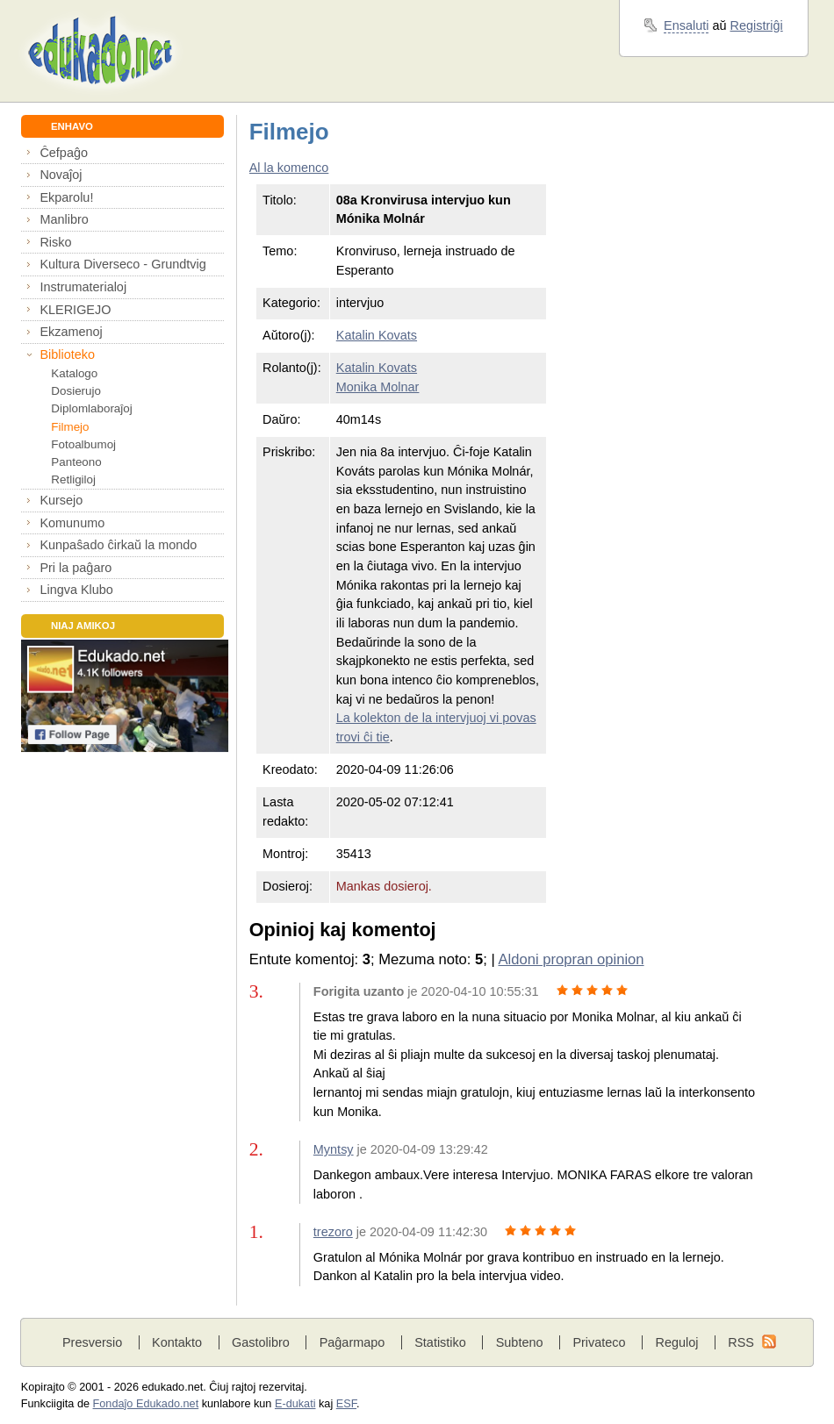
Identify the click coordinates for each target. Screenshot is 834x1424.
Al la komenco (289, 168)
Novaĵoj (61, 175)
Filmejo (70, 426)
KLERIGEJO (75, 310)
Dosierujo (76, 390)
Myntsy (333, 1149)
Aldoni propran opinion (570, 959)
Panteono (76, 462)
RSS (741, 1342)
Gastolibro (261, 1342)
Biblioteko (67, 354)
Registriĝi (756, 25)
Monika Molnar (378, 387)
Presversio (92, 1342)
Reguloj (676, 1342)
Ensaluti (686, 25)
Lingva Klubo (76, 590)
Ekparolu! (66, 197)
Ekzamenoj (71, 332)
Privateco (598, 1342)
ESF (346, 1404)
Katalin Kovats (376, 335)
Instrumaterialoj (83, 287)
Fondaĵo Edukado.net (146, 1404)
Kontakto (177, 1342)
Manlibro (64, 219)
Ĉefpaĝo (64, 153)
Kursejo (61, 500)
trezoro (333, 1232)
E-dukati (295, 1404)
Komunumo (72, 523)
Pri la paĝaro (75, 568)
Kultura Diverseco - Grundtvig (122, 264)
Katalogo (74, 373)
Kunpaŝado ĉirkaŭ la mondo (118, 545)
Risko (55, 242)
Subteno (519, 1342)
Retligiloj (73, 479)
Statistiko (440, 1342)
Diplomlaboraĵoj (91, 408)
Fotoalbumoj (83, 444)
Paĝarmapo (352, 1342)
